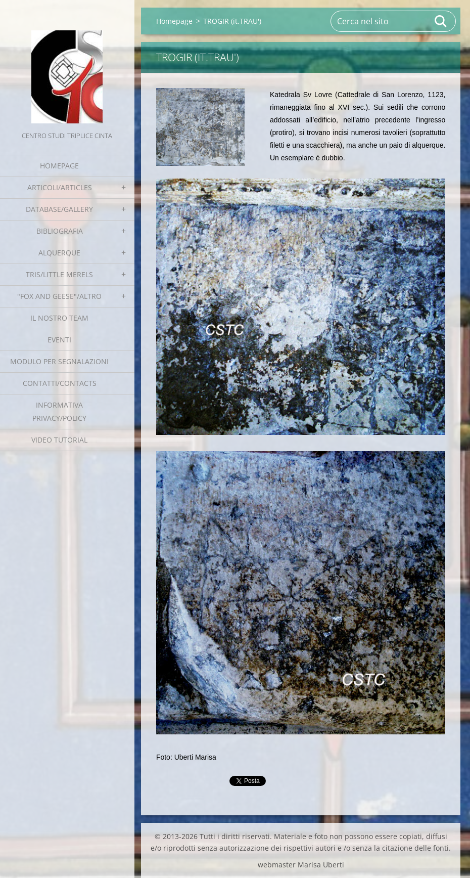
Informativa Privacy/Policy (59, 411)
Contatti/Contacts (60, 383)
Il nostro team (59, 318)
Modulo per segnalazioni (59, 361)
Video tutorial (59, 440)
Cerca (441, 21)
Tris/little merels (59, 274)
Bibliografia (59, 231)
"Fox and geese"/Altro (59, 296)
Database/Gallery (59, 209)
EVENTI (59, 339)
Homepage (59, 165)
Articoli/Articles (59, 187)
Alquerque (59, 252)
